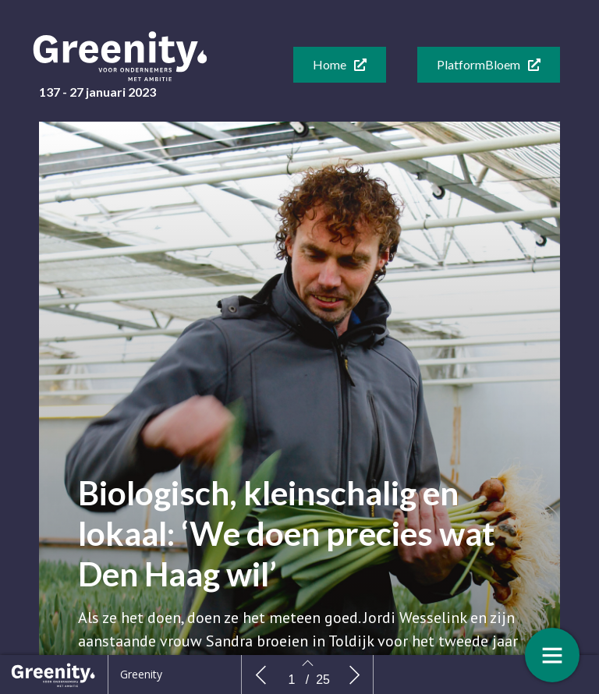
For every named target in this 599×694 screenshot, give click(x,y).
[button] (339, 65)
